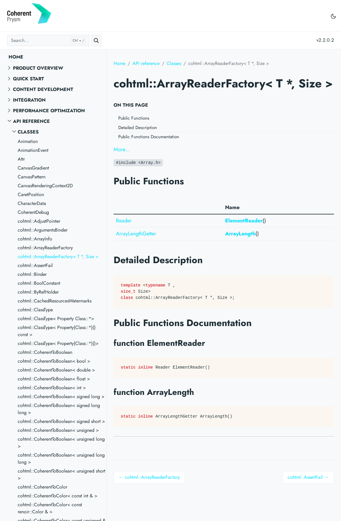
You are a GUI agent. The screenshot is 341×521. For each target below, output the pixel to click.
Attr (21, 159)
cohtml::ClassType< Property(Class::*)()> (58, 343)
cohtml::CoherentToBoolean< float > (54, 378)
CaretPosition (31, 194)
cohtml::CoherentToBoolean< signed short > (61, 421)
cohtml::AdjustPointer (39, 221)
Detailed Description (137, 127)
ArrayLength (240, 233)
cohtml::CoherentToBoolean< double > (56, 370)
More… (122, 149)
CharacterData (32, 203)
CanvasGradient (33, 168)
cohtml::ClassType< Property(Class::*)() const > (57, 331)
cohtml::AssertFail (35, 265)
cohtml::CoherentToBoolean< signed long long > (59, 409)
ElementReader (244, 220)
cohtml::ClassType (35, 309)
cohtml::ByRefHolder (38, 292)
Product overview (38, 68)
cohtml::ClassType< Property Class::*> (56, 318)
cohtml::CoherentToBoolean (45, 352)
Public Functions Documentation (148, 136)
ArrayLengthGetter (136, 233)
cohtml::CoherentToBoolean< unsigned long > (61, 443)
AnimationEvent (33, 150)
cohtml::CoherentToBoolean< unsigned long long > (61, 458)
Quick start (28, 78)
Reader (124, 220)
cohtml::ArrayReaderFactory (45, 247)
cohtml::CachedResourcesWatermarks (54, 300)
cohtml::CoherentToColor (42, 486)
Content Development (43, 89)
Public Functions (133, 118)
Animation (28, 141)
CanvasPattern (31, 176)
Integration (29, 100)
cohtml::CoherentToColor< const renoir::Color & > (50, 508)
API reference (31, 121)
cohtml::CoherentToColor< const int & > (57, 495)
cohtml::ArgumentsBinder (43, 230)
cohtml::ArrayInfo (35, 238)
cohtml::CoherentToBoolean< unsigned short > (61, 474)
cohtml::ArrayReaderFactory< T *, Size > (58, 256)
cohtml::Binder (32, 274)
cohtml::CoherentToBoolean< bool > (54, 361)
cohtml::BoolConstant (39, 283)
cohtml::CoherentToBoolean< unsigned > (58, 430)
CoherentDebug (33, 212)
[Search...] (48, 40)
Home (16, 56)
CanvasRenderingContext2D (45, 185)
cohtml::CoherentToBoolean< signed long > (61, 396)
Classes (28, 131)
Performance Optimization (49, 110)
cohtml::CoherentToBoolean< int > (52, 387)
